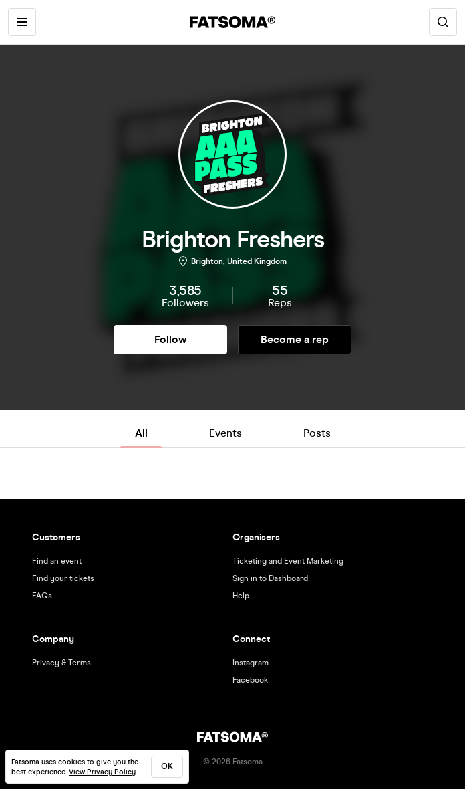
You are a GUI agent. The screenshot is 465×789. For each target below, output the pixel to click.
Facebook (250, 680)
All (141, 433)
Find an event (57, 561)
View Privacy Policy (102, 772)
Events (225, 433)
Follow (170, 339)
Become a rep (295, 339)
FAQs (42, 595)
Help (240, 595)
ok (167, 766)
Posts (317, 433)
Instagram (250, 662)
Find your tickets (63, 578)
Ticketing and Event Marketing (287, 561)
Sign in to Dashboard (270, 578)
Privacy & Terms (61, 662)
